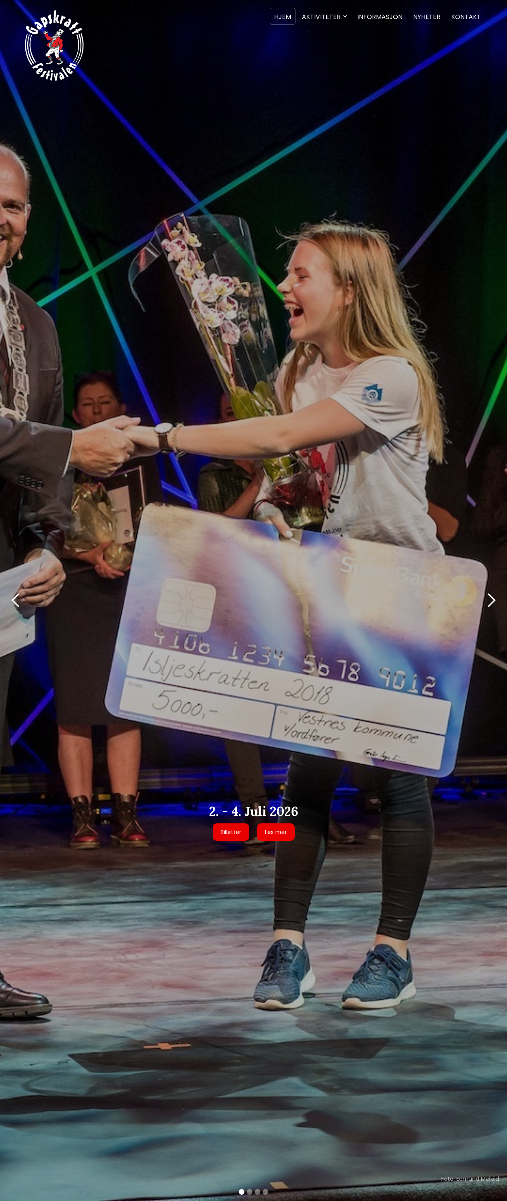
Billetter (231, 832)
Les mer (276, 832)
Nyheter (426, 16)
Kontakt (466, 16)
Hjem (282, 16)
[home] (53, 45)
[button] (324, 16)
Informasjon (379, 16)
